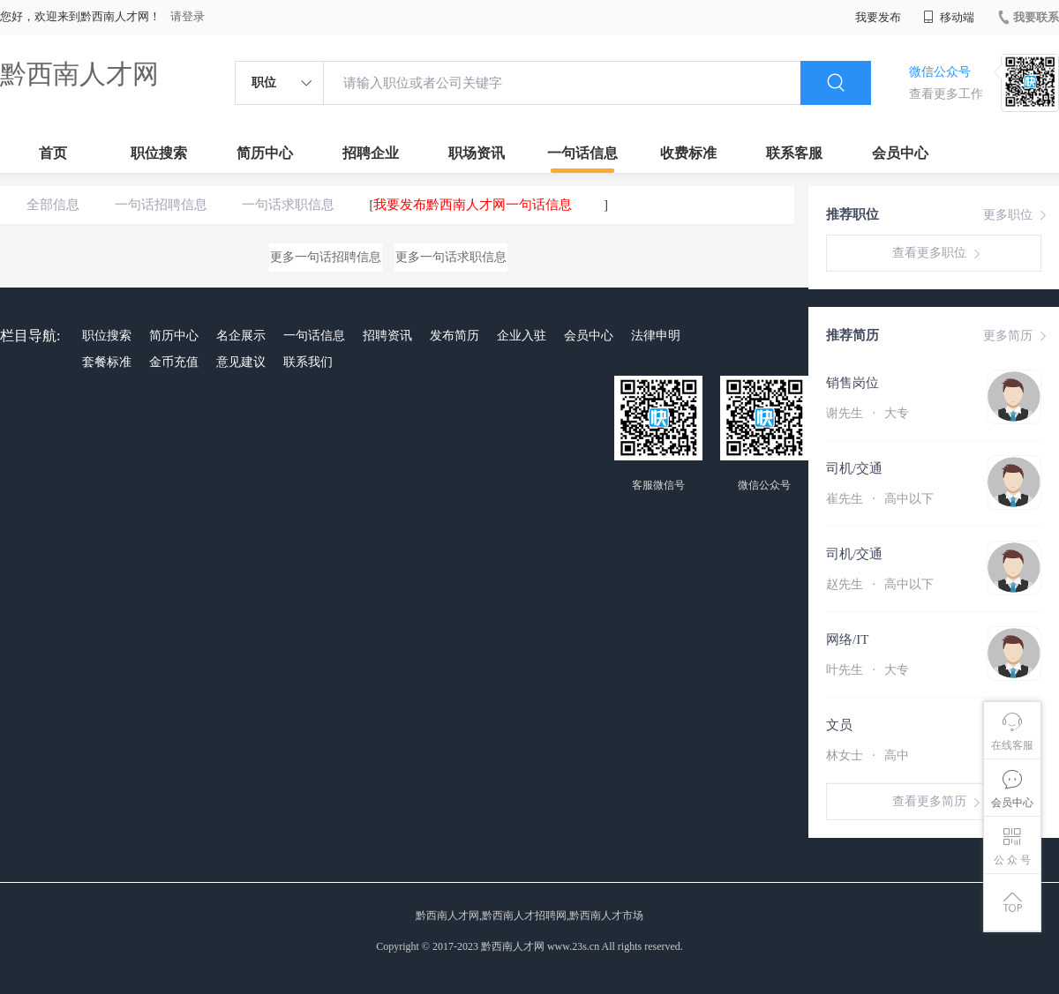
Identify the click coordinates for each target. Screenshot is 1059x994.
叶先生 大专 (867, 669)
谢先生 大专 (867, 413)
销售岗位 (852, 383)
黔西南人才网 (79, 73)
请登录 (187, 16)
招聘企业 (370, 153)
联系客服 (794, 153)
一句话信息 (582, 153)
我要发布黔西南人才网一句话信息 (472, 205)
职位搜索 (159, 153)
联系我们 (308, 362)
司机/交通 (854, 468)
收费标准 (688, 153)
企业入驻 (521, 335)
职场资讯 (476, 153)
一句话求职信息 (288, 205)
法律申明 (655, 335)
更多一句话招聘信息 (325, 257)
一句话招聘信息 (161, 205)
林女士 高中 (867, 755)
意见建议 (241, 362)
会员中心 (900, 153)
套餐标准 (106, 362)
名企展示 (241, 335)
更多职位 (1016, 215)
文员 (839, 725)
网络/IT (847, 639)
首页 (53, 153)
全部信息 (52, 205)
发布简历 (454, 335)
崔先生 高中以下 (880, 498)
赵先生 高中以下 (880, 584)
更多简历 (1016, 336)
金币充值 (174, 362)
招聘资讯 (387, 335)
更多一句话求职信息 (451, 257)
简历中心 (265, 153)
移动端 (948, 17)
